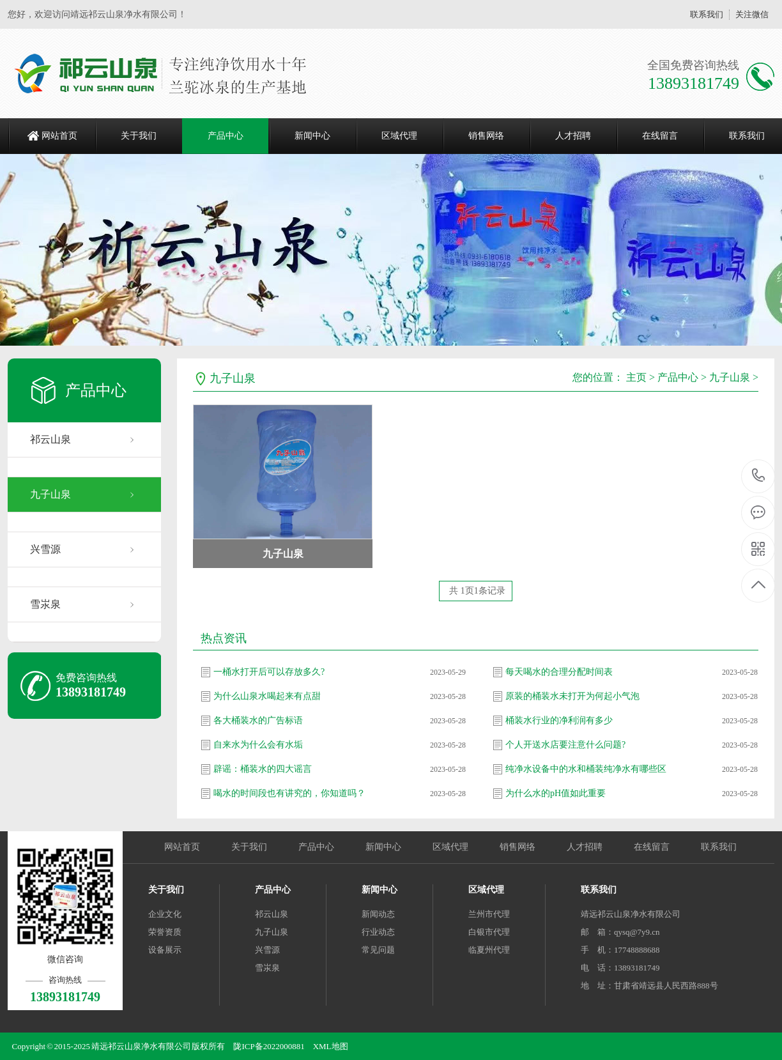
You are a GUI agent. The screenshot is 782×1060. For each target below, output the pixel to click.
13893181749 (759, 475)
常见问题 (378, 950)
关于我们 (139, 136)
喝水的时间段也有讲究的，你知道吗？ (289, 793)
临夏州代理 (489, 950)
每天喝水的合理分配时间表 (559, 672)
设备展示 (164, 950)
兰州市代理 (489, 914)
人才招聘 (573, 136)
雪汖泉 (45, 604)
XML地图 (330, 1046)
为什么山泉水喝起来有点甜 (267, 696)
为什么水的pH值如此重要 (555, 793)
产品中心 (225, 136)
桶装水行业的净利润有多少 (559, 720)
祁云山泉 (50, 439)
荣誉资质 (164, 932)
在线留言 (660, 136)
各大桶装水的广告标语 (258, 720)
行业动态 (378, 932)
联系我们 (706, 14)
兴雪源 (45, 549)
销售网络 (486, 136)
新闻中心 (312, 136)
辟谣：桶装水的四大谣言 (262, 769)
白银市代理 (489, 932)
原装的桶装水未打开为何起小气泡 (572, 696)
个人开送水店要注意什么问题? (565, 744)
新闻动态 (378, 914)
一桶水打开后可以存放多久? (269, 672)
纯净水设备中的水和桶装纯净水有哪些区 (585, 769)
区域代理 (399, 136)
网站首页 (59, 136)
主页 (636, 377)
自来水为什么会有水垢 (258, 744)
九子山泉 (50, 494)
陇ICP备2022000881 (268, 1046)
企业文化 (164, 914)
